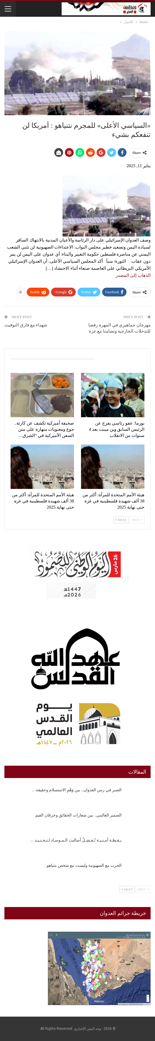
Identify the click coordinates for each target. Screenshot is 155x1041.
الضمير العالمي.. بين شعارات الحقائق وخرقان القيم (78, 815)
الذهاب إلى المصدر (133, 275)
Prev (137, 520)
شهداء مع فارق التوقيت (25, 325)
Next (121, 520)
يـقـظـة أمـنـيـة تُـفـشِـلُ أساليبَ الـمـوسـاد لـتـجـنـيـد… (76, 840)
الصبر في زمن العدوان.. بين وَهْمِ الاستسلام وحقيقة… (77, 790)
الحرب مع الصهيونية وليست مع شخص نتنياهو (84, 865)
